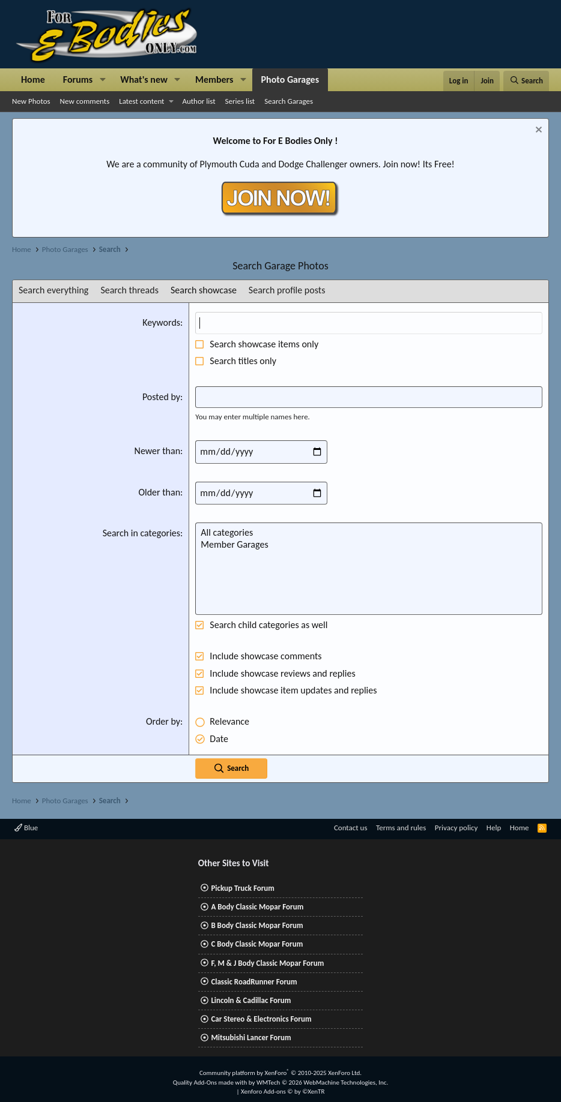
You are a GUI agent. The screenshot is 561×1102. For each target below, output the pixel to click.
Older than (159, 492)
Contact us (351, 827)
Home (33, 79)
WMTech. (322, 1082)
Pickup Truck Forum (242, 888)
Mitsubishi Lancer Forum (251, 1037)
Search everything (53, 290)
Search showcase (204, 290)
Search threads (129, 290)
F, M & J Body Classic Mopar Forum (267, 963)
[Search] (526, 81)
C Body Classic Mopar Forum (257, 943)
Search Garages (288, 101)
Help (494, 827)
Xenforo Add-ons (282, 1091)
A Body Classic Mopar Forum (257, 906)
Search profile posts (287, 290)
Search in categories (141, 533)
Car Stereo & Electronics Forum (261, 1018)
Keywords (161, 322)
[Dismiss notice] (537, 131)
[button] (102, 79)
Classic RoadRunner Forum (254, 981)
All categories (368, 533)
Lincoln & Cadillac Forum (251, 1000)
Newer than (158, 451)
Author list (198, 101)
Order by (163, 721)
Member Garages (368, 545)
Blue (26, 827)
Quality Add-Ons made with (211, 1082)
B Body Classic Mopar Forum (257, 925)
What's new (144, 79)
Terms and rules (401, 827)
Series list (240, 101)
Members (214, 79)
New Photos (31, 101)
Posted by (161, 397)
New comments (85, 101)
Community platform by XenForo (280, 1073)
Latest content (141, 101)
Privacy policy (456, 827)
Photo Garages (290, 79)
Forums (77, 79)
